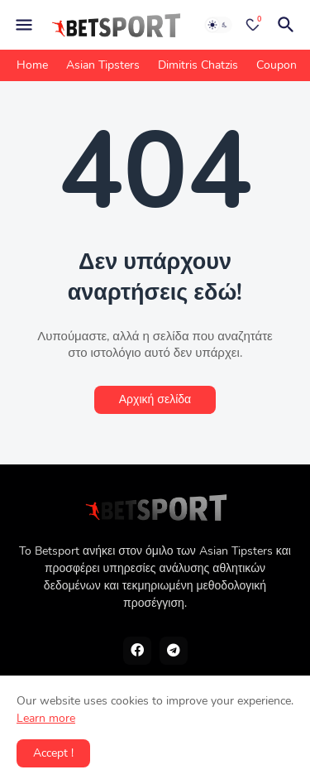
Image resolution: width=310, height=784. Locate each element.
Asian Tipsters (103, 65)
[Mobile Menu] (24, 25)
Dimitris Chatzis (198, 65)
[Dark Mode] (218, 25)
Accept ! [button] (53, 753)
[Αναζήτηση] (288, 25)
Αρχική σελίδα (155, 399)
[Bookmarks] (253, 25)
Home (32, 65)
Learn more (46, 718)
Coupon (276, 65)
